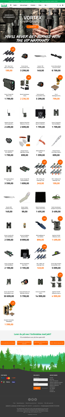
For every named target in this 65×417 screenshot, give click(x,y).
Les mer (27, 412)
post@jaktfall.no (36, 405)
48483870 (29, 405)
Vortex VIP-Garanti (54, 380)
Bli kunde (52, 379)
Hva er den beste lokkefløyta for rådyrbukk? (24, 342)
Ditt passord (35, 382)
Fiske (40, 5)
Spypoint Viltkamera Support (56, 382)
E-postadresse (36, 377)
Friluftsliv (33, 5)
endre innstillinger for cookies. (36, 412)
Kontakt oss (52, 391)
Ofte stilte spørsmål (48, 403)
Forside (51, 377)
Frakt (14, 403)
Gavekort (52, 390)
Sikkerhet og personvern (31, 403)
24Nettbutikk (34, 414)
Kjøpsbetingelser (20, 403)
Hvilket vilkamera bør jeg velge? (57, 343)
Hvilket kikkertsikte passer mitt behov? (40, 342)
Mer (46, 5)
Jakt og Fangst (23, 5)
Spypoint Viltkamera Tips (55, 383)
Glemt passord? (45, 388)
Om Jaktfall (52, 388)
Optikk (15, 5)
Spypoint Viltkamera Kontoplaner (54, 386)
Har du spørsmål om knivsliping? (8, 343)
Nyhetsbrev (40, 403)
